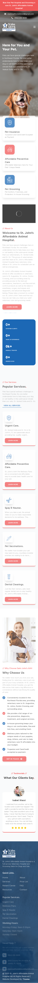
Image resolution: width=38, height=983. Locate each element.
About (22, 884)
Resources (7, 896)
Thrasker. (26, 979)
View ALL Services (12, 412)
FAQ (22, 892)
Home (5, 884)
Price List (24, 888)
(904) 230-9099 (19, 18)
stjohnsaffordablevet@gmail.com (19, 14)
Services (6, 888)
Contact (23, 896)
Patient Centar (9, 892)
